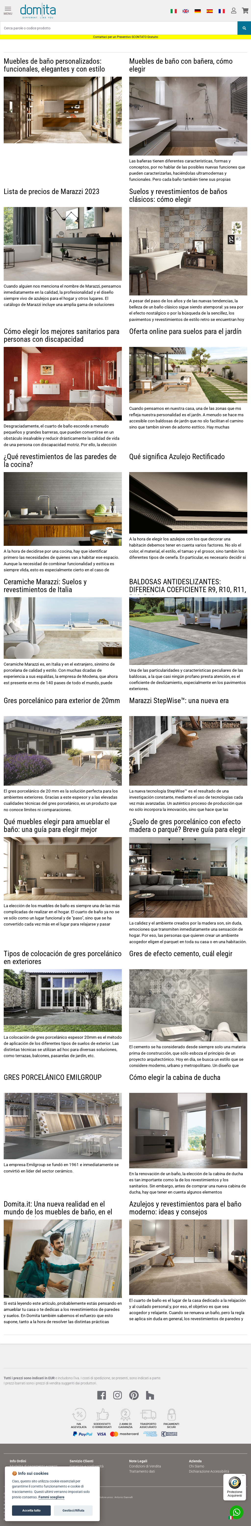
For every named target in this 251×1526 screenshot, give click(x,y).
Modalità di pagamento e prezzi (33, 1466)
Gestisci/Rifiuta (73, 1510)
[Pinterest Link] (134, 1395)
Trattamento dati (142, 1471)
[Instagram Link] (117, 1395)
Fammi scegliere (51, 1497)
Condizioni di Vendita (145, 1466)
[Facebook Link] (101, 1395)
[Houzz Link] (150, 1395)
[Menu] (8, 10)
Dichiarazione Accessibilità (209, 1471)
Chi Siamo (196, 1466)
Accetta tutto (31, 1510)
